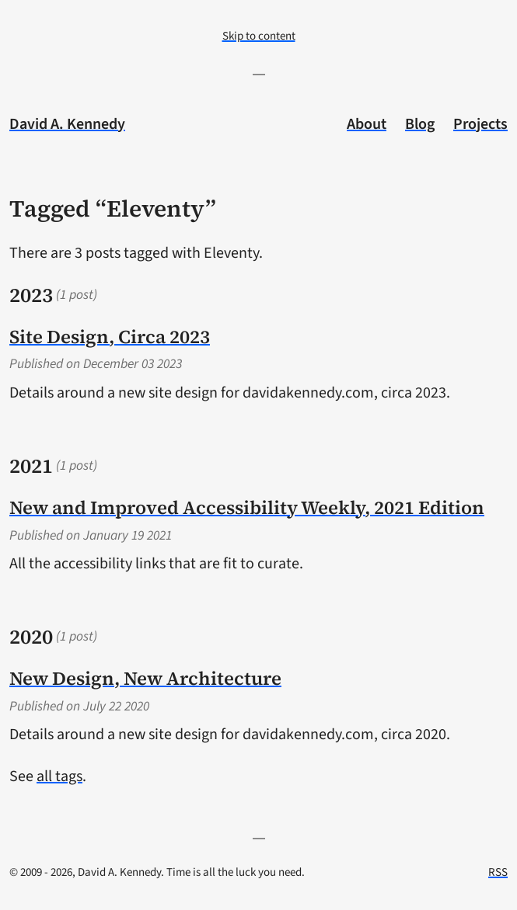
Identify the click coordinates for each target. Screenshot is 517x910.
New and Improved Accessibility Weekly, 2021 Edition (246, 507)
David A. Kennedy (67, 124)
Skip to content (258, 36)
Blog (420, 124)
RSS (498, 872)
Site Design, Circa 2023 (109, 336)
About (366, 124)
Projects (480, 124)
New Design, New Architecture (145, 678)
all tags (59, 776)
